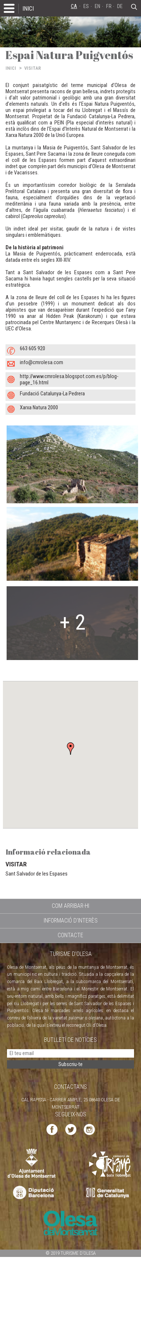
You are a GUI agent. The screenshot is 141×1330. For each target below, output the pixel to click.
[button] (70, 748)
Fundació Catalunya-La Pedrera (52, 394)
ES (86, 6)
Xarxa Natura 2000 (39, 408)
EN (97, 6)
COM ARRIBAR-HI (70, 905)
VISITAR (32, 68)
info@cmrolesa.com (41, 362)
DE (120, 6)
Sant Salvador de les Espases (37, 873)
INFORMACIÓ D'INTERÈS (71, 920)
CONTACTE (70, 935)
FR (109, 6)
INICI (28, 8)
